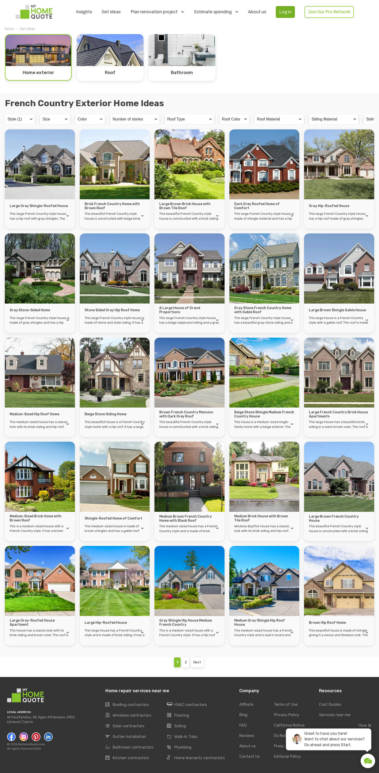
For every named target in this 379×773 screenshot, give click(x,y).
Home (9, 29)
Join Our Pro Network (329, 12)
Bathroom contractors (129, 747)
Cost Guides (330, 704)
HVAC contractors (187, 704)
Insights (84, 12)
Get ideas (111, 12)
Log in (285, 12)
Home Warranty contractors (196, 758)
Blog (243, 715)
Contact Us (249, 756)
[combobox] (20, 119)
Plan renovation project (157, 12)
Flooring (178, 715)
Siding (176, 726)
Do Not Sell (284, 735)
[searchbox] (19, 119)
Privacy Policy (286, 715)
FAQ (243, 725)
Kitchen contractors (127, 758)
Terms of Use (286, 704)
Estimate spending (216, 12)
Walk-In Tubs (182, 736)
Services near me (334, 715)
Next (197, 662)
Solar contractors (124, 726)
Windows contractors (128, 715)
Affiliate (246, 704)
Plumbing (179, 747)
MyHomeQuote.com (31, 744)
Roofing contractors (127, 704)
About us (257, 12)
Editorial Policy (287, 756)
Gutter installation (125, 736)
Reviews (246, 735)
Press (279, 746)
